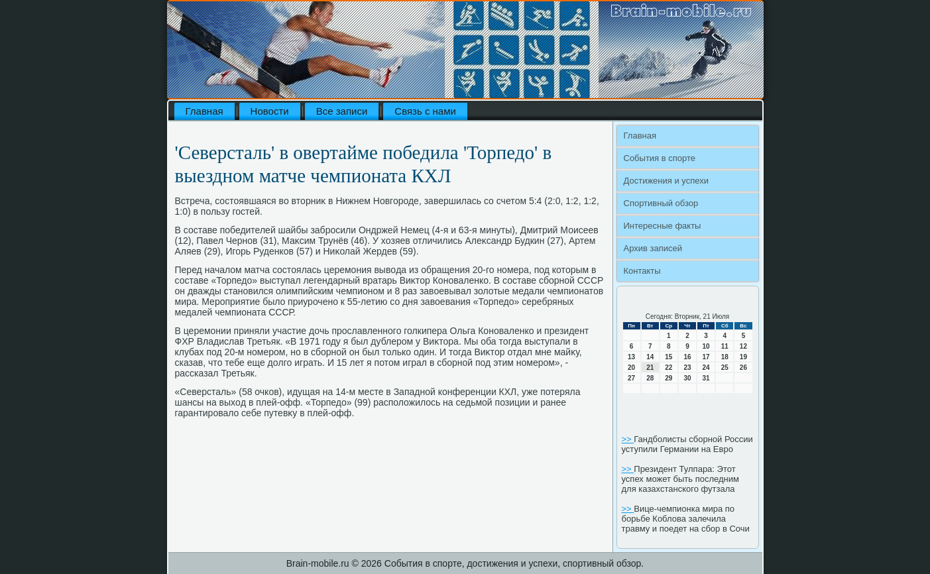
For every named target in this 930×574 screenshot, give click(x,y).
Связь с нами (425, 111)
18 (724, 357)
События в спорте (660, 158)
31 (706, 378)
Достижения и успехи (666, 181)
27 (631, 378)
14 (650, 357)
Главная (204, 111)
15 (668, 357)
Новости (270, 111)
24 (706, 367)
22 (668, 367)
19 (743, 357)
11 (724, 346)
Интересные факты (662, 226)
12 (743, 346)
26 (743, 367)
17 (706, 357)
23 (687, 367)
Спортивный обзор (661, 203)
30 (687, 378)
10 (706, 346)
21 (650, 367)
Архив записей (653, 248)
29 (668, 378)
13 (631, 357)
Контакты (642, 271)
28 (650, 378)
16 (687, 357)
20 (631, 367)
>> (628, 439)
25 (724, 367)
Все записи (342, 111)
